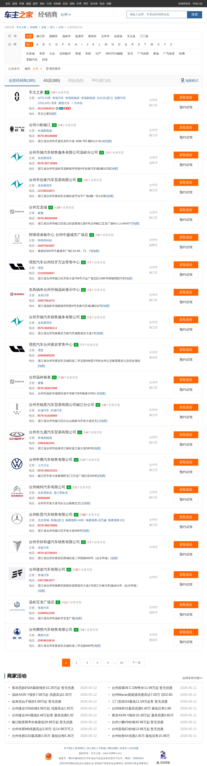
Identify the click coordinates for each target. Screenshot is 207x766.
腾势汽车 (64, 103)
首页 (7, 3)
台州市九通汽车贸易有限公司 (52, 432)
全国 (43, 27)
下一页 (136, 662)
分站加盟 (133, 748)
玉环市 (105, 36)
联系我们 (80, 748)
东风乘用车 (45, 158)
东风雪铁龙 (45, 492)
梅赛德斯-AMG (74, 520)
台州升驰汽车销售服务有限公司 (54, 317)
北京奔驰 (43, 520)
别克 (45, 59)
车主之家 (21, 27)
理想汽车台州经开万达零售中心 (54, 262)
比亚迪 (30, 53)
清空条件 (53, 68)
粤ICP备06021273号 (79, 758)
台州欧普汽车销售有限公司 (51, 514)
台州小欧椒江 (40, 125)
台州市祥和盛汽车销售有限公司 (54, 542)
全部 (29, 36)
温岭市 (66, 36)
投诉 (102, 3)
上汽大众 (43, 465)
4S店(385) (51, 81)
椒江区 (40, 36)
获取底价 (186, 97)
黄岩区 (92, 36)
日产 (98, 53)
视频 (28, 3)
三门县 (144, 36)
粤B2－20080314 (134, 758)
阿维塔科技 (45, 240)
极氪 (40, 213)
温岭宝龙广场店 (41, 602)
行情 (49, 3)
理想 (40, 267)
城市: (33, 68)
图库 (35, 3)
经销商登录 (184, 3)
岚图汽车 (120, 98)
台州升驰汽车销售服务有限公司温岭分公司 (63, 152)
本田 (88, 53)
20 (121, 662)
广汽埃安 (169, 53)
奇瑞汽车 (58, 98)
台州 (64, 15)
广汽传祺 (143, 53)
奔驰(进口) (57, 520)
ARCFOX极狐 (114, 53)
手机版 (102, 748)
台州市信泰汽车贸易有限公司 (52, 180)
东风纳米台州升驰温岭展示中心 (54, 290)
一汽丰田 (77, 103)
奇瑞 (78, 53)
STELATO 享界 (47, 103)
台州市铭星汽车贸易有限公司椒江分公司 (61, 405)
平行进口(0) (101, 81)
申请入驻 (198, 3)
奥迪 (156, 53)
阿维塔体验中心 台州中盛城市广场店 (58, 235)
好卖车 (123, 748)
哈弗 (182, 53)
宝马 (130, 53)
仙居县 (118, 36)
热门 (29, 44)
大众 (52, 53)
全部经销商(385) (22, 81)
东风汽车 (43, 295)
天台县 (131, 36)
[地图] (52, 113)
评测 (21, 3)
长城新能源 (45, 130)
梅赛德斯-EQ (116, 520)
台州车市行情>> (192, 678)
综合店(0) (75, 81)
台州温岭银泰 (40, 377)
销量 (109, 3)
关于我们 (68, 748)
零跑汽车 (32, 59)
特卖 (65, 3)
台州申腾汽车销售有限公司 (51, 460)
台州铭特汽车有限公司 (47, 487)
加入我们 (92, 748)
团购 (72, 3)
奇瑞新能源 (72, 98)
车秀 (79, 3)
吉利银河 (65, 53)
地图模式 (189, 80)
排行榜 (94, 3)
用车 (85, 3)
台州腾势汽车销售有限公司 (51, 630)
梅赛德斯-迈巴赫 (96, 520)
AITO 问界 (44, 98)
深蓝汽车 (43, 547)
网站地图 (113, 748)
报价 (42, 3)
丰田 (42, 53)
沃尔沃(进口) (105, 98)
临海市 (79, 36)
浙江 (52, 27)
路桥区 (53, 36)
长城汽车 (43, 410)
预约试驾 (186, 107)
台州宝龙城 (38, 207)
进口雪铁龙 (61, 492)
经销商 (57, 3)
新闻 (14, 3)
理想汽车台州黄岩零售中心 (51, 345)
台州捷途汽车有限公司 (47, 569)
